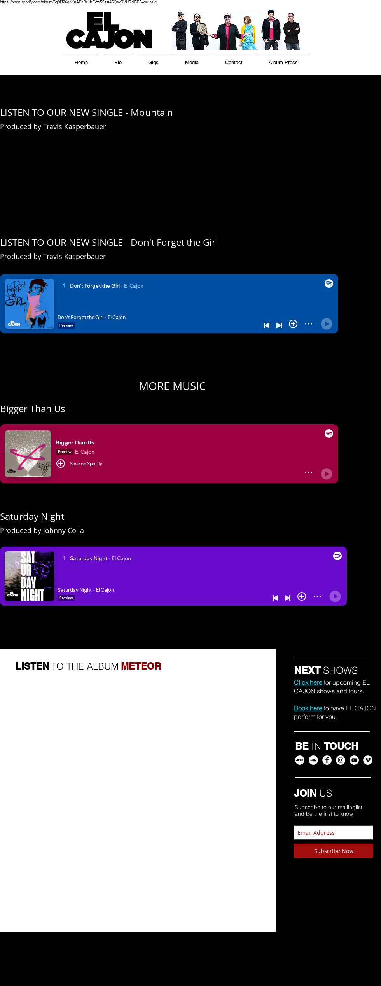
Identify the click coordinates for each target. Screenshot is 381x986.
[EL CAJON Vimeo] (367, 760)
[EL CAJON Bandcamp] (299, 760)
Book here (308, 708)
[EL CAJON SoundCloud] (313, 760)
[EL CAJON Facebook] (327, 760)
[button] (192, 59)
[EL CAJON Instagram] (340, 760)
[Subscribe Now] (333, 851)
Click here (308, 682)
